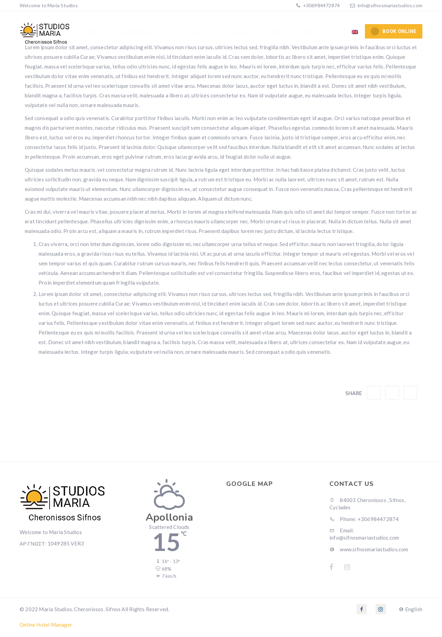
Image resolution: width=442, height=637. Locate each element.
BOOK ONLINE (394, 31)
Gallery (241, 33)
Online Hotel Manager (46, 625)
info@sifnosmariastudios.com (390, 5)
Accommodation (142, 33)
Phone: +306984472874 (364, 519)
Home (94, 33)
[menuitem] (355, 32)
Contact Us (320, 33)
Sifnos (277, 33)
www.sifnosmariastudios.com (368, 549)
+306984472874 (321, 5)
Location (200, 33)
